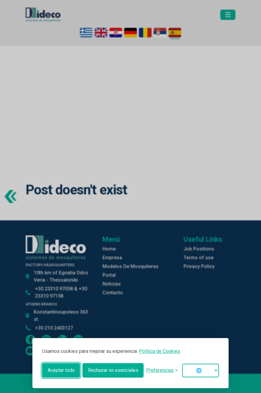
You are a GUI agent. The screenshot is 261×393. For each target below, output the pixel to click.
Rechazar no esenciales (113, 370)
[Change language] (200, 370)
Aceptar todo (61, 370)
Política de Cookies (159, 351)
